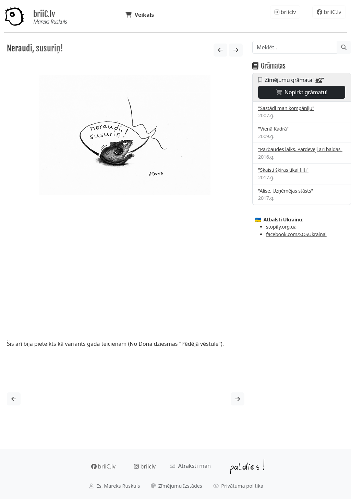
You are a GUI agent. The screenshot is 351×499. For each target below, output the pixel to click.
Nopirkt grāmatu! (302, 92)
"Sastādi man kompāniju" (286, 108)
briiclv (285, 12)
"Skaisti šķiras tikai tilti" (283, 170)
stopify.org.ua (281, 226)
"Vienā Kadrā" (273, 128)
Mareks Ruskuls (50, 21)
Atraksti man (190, 466)
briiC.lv (44, 14)
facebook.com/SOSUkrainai (296, 234)
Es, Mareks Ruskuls (114, 486)
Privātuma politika (238, 486)
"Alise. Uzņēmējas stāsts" (285, 190)
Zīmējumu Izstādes (176, 486)
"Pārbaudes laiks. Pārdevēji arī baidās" (300, 149)
